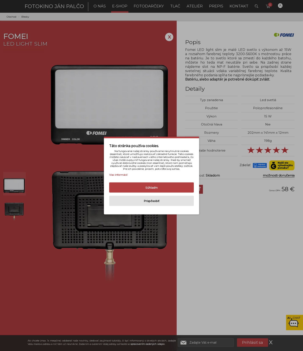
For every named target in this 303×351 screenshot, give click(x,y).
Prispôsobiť (151, 201)
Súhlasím (151, 187)
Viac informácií (118, 174)
